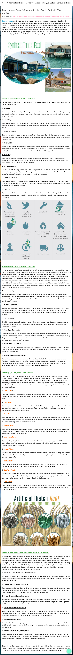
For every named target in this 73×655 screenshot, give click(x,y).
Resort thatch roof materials (42, 17)
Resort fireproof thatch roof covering (23, 17)
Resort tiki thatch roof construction (59, 17)
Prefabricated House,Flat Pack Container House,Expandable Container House (39, 3)
